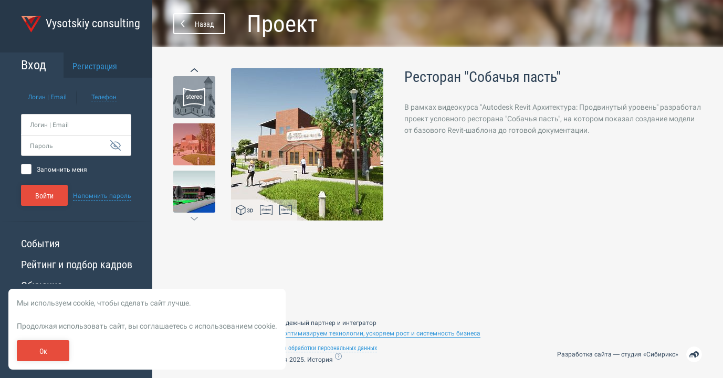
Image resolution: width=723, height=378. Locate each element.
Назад (204, 24)
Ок (43, 351)
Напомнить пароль (102, 196)
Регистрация (94, 66)
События (40, 243)
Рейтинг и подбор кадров (76, 264)
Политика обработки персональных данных (319, 348)
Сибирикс (660, 354)
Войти (44, 196)
